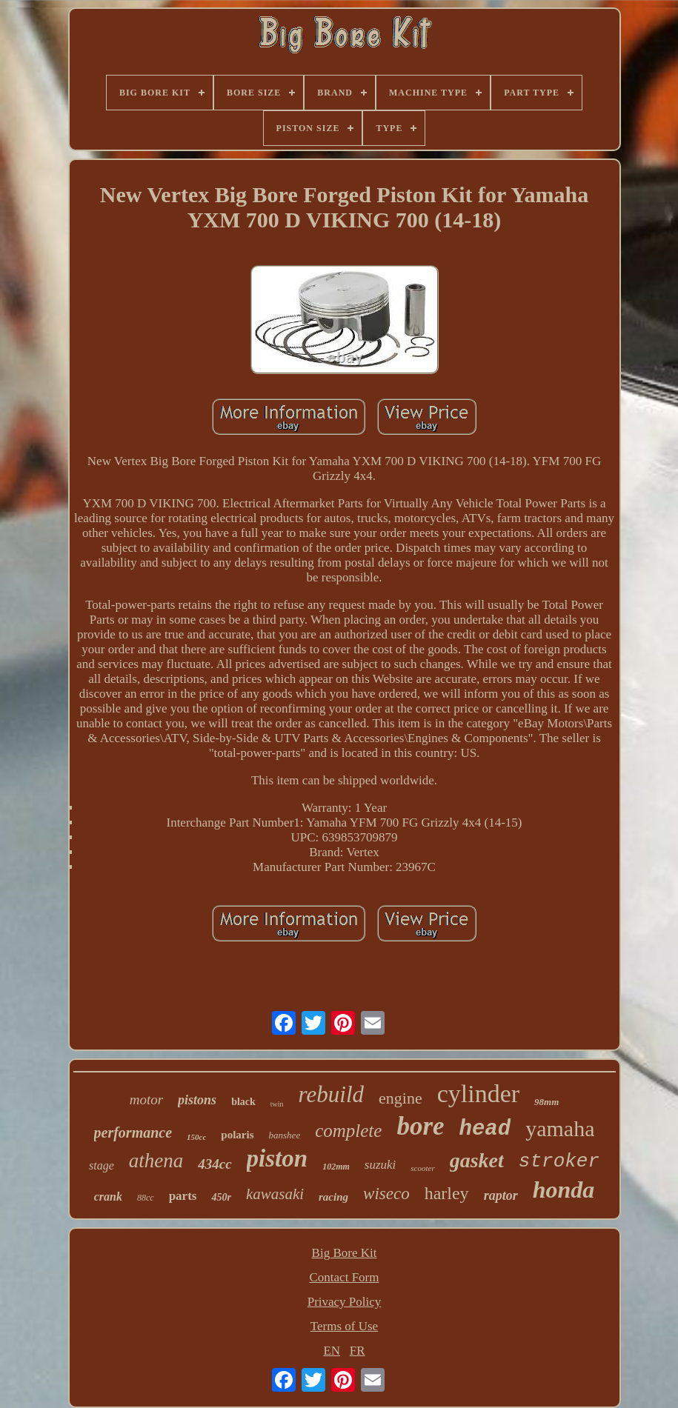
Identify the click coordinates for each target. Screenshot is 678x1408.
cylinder (478, 1093)
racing (333, 1197)
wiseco (386, 1193)
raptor (501, 1195)
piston (277, 1158)
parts (183, 1196)
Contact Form (344, 1277)
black (243, 1101)
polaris (237, 1135)
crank (108, 1196)
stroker (559, 1161)
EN (331, 1351)
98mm (546, 1101)
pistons (197, 1099)
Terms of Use (344, 1326)
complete (348, 1131)
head (485, 1129)
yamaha (559, 1128)
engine (400, 1098)
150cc (196, 1136)
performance (133, 1132)
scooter (422, 1168)
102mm (336, 1166)
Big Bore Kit (344, 1253)
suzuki (380, 1165)
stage (101, 1165)
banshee (285, 1135)
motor (146, 1099)
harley (447, 1193)
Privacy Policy (345, 1302)
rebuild (331, 1094)
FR (357, 1351)
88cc (145, 1197)
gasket (477, 1160)
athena (156, 1161)
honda (564, 1189)
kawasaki (275, 1194)
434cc (214, 1164)
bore (420, 1126)
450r (220, 1197)
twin (277, 1104)
